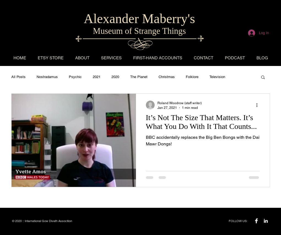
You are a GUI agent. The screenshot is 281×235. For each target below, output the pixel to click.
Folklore (192, 77)
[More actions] (259, 105)
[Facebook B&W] (256, 220)
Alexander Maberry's (139, 18)
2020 (115, 77)
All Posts (18, 77)
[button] (263, 78)
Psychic (75, 77)
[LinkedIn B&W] (265, 220)
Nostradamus (47, 77)
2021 (96, 77)
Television (217, 77)
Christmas (167, 77)
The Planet (139, 77)
